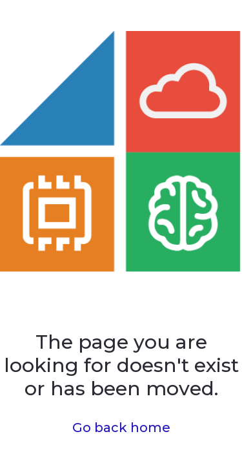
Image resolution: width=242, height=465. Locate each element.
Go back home (121, 427)
